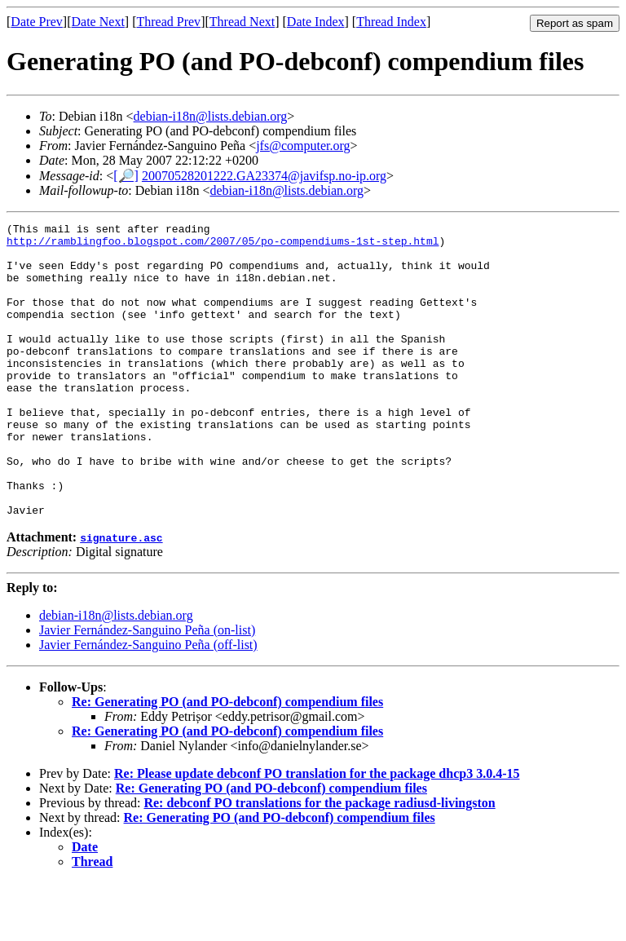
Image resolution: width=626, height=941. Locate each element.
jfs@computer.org (303, 145)
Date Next (98, 22)
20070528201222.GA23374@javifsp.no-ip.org (264, 176)
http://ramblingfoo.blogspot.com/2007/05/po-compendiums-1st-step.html (223, 245)
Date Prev (37, 22)
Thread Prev (168, 22)
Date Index (316, 22)
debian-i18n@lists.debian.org (211, 116)
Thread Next (242, 22)
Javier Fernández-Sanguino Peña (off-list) (148, 703)
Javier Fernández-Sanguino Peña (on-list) (147, 689)
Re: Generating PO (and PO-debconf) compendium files (227, 760)
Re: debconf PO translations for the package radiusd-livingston (319, 861)
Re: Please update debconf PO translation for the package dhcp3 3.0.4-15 (316, 832)
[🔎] (126, 176)
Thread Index (391, 22)
